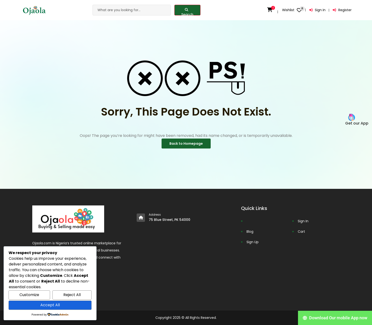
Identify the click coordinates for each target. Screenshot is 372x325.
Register (342, 10)
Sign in (317, 10)
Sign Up (252, 242)
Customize (29, 294)
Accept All (50, 305)
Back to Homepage (186, 143)
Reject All (72, 294)
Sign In (303, 221)
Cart (301, 231)
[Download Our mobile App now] (335, 318)
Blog (249, 231)
